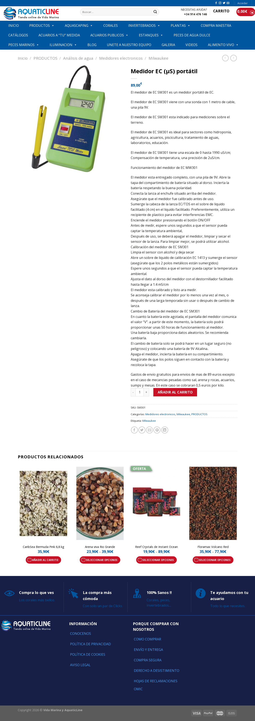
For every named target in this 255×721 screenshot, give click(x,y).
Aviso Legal (80, 665)
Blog (91, 44)
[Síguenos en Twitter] (224, 3)
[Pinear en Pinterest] (157, 430)
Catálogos (18, 35)
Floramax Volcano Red (213, 547)
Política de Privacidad (90, 644)
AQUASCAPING (79, 25)
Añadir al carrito (175, 392)
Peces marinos (23, 44)
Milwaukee (158, 58)
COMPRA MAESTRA (216, 25)
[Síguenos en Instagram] (220, 3)
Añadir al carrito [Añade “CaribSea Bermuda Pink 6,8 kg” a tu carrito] (45, 560)
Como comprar (147, 639)
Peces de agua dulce (192, 35)
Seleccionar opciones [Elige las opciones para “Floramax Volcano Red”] (215, 560)
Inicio (23, 58)
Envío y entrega (148, 649)
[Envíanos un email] (228, 3)
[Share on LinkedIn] (164, 430)
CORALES (110, 25)
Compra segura (147, 660)
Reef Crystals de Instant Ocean (156, 547)
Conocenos (80, 633)
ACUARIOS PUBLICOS (109, 35)
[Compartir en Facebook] (134, 430)
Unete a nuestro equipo (129, 44)
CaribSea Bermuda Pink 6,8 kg (43, 547)
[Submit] (155, 11)
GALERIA (168, 44)
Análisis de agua (78, 58)
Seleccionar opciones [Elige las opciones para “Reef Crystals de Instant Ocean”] (158, 560)
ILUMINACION (63, 44)
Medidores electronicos (121, 58)
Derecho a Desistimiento (156, 670)
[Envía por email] (149, 430)
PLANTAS (180, 25)
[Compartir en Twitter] (141, 430)
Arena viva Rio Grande (100, 547)
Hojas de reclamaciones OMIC (155, 685)
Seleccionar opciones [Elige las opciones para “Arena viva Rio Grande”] (102, 560)
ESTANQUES (151, 35)
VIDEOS (191, 44)
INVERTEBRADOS (144, 25)
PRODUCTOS (41, 25)
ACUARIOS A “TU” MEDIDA (59, 35)
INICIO (13, 25)
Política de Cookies (87, 654)
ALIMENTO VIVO (223, 44)
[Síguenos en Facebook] (216, 3)
